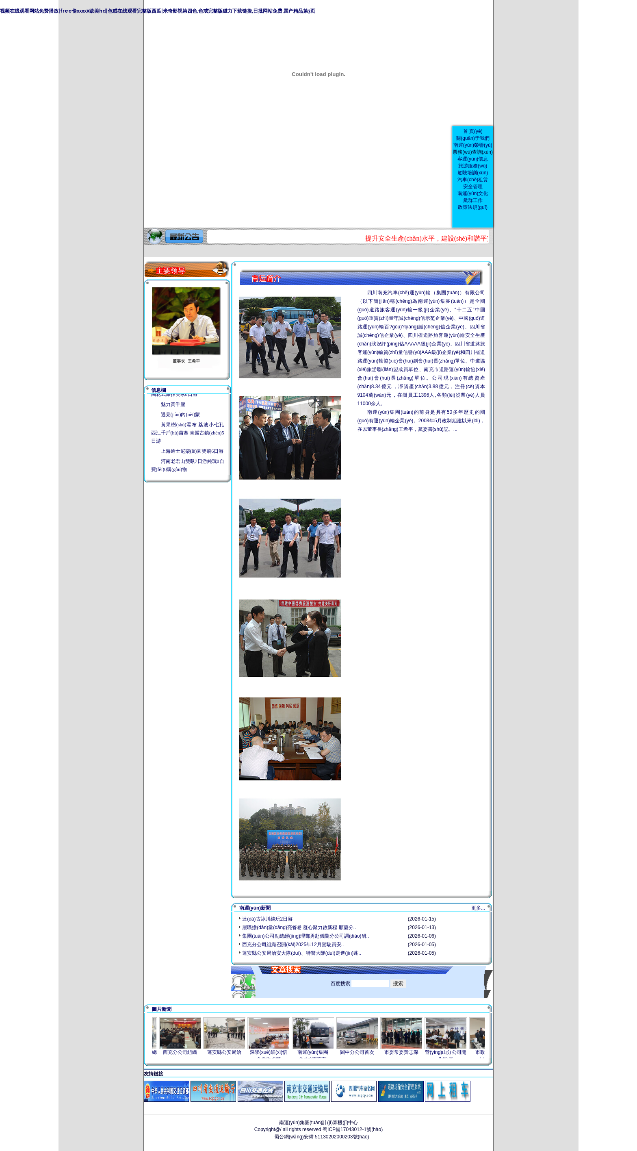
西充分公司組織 (186, 1052)
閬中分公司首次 (363, 1052)
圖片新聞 (161, 1009)
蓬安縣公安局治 (230, 1052)
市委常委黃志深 (407, 1052)
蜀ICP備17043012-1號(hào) (353, 1129)
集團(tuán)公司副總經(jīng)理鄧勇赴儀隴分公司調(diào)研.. (305, 936)
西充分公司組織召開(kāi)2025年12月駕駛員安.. (293, 944)
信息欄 (158, 390)
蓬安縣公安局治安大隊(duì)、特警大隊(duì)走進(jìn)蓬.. (301, 953)
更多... (478, 908)
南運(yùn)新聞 (255, 908)
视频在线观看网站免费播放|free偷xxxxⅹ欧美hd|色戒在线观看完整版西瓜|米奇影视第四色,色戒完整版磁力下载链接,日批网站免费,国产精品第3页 (157, 11)
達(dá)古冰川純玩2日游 (267, 919)
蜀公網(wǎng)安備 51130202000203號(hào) (321, 1137)
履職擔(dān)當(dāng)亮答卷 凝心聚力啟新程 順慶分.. (299, 927)
